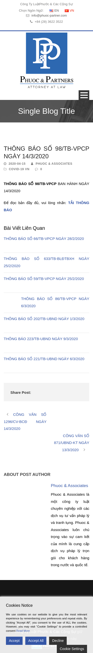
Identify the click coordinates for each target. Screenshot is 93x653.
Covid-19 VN (19, 169)
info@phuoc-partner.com (49, 15)
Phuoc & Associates (54, 163)
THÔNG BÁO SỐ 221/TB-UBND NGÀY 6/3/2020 (44, 359)
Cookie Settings (72, 649)
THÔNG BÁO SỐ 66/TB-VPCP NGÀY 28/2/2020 (44, 238)
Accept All (35, 641)
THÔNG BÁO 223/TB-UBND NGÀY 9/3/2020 (41, 339)
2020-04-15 (17, 163)
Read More (23, 630)
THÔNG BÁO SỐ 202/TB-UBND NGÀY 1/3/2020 (44, 319)
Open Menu (84, 95)
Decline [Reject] (58, 641)
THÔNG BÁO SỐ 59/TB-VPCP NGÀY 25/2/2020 (44, 279)
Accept (14, 641)
